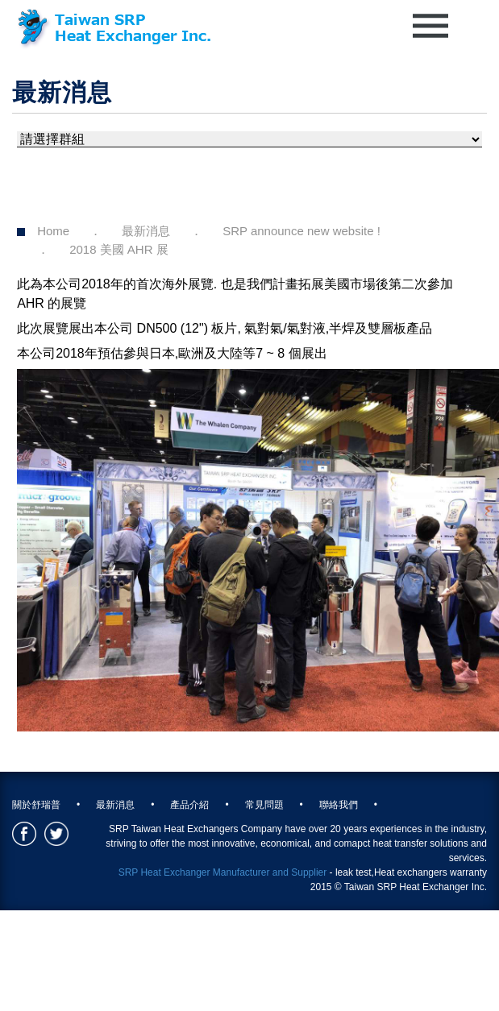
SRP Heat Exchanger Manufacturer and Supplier (223, 872)
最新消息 (146, 231)
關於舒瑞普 (36, 804)
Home (53, 231)
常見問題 (264, 804)
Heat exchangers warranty (430, 872)
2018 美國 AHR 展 (118, 249)
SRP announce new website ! (301, 231)
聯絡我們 (338, 804)
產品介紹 (189, 804)
